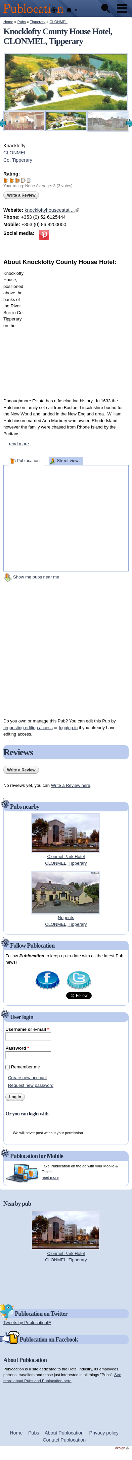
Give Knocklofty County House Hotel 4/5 (23, 180)
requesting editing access (28, 727)
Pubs (21, 22)
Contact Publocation (64, 1440)
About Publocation (64, 1433)
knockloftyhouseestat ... (52, 210)
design (122, 1448)
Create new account (27, 1077)
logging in (68, 727)
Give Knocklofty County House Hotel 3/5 (17, 180)
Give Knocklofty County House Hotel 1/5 (6, 180)
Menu (122, 8)
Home (8, 22)
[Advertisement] (69, 330)
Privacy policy (104, 1433)
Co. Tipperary (17, 160)
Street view (67, 460)
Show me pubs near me (36, 577)
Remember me (25, 1066)
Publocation (28, 460)
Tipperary (37, 22)
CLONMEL (59, 22)
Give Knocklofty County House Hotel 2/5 (12, 180)
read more (19, 443)
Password (17, 1048)
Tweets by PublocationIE (27, 1322)
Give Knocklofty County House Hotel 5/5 (29, 180)
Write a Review (21, 195)
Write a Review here (70, 785)
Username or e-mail (27, 1029)
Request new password (30, 1085)
